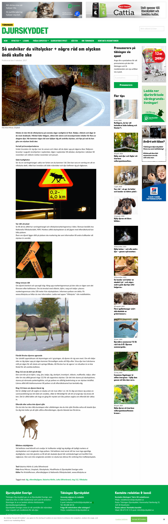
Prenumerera (126, 85)
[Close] (164, 519)
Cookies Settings (121, 519)
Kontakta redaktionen (108, 41)
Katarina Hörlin (49, 479)
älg (27, 479)
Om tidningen (88, 41)
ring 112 (75, 479)
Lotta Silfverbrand (63, 479)
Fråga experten (40, 41)
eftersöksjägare (35, 479)
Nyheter (15, 41)
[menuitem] (5, 40)
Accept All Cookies (139, 519)
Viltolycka (83, 479)
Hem (5, 41)
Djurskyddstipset (59, 41)
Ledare (26, 41)
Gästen (74, 41)
